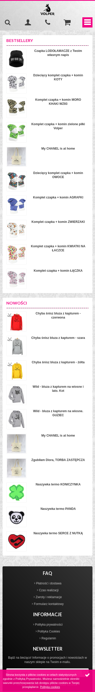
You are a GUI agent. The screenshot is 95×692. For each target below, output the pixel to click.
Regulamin (49, 638)
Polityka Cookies (48, 631)
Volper (47, 9)
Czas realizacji (49, 590)
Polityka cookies (50, 686)
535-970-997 (48, 22)
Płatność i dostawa (48, 583)
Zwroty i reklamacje (49, 597)
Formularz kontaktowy (49, 604)
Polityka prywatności (49, 624)
